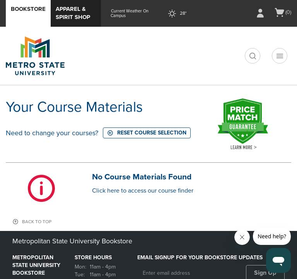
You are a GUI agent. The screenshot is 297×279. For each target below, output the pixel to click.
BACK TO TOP (36, 221)
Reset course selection (146, 132)
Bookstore (28, 8)
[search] (252, 56)
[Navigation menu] (279, 56)
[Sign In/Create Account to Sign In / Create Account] (260, 13)
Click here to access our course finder (142, 191)
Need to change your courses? (52, 133)
